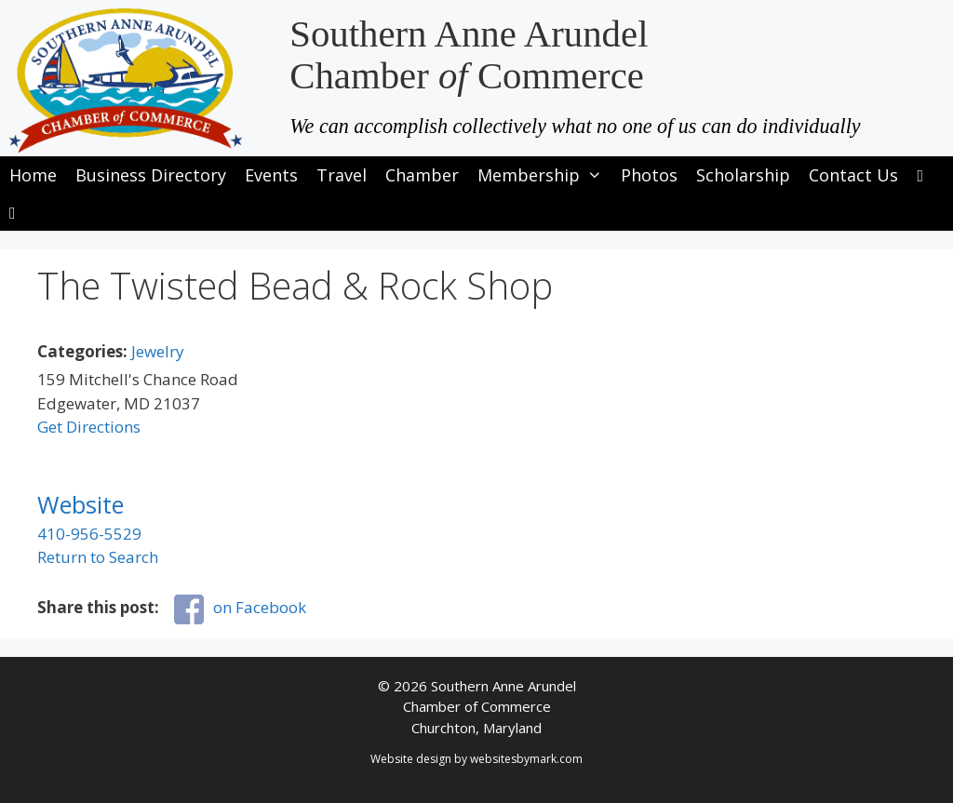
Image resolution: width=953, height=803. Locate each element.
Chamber (422, 175)
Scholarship (743, 175)
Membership (544, 175)
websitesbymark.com (526, 759)
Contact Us (853, 175)
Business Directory (150, 175)
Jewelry (157, 351)
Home (33, 175)
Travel (341, 175)
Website (80, 504)
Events (271, 175)
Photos (649, 175)
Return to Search (97, 557)
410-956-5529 (89, 533)
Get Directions (89, 426)
